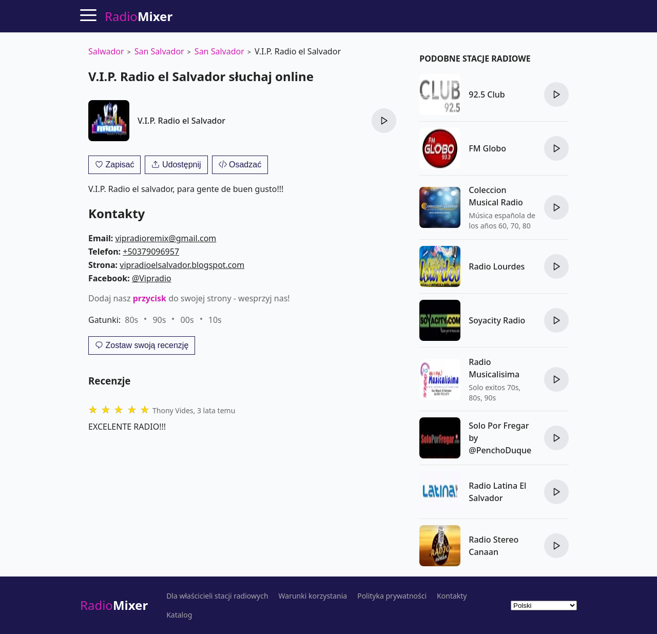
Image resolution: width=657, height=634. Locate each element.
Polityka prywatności (392, 596)
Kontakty (452, 596)
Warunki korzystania (313, 596)
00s (187, 319)
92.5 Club (487, 94)
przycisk (149, 298)
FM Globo (487, 148)
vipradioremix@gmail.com (165, 238)
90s (159, 319)
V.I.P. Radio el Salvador (181, 120)
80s (131, 319)
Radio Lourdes (497, 266)
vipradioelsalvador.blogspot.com (182, 265)
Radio (114, 605)
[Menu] (88, 15)
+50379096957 (151, 251)
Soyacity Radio (497, 320)
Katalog (179, 615)
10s (215, 319)
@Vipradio (151, 278)
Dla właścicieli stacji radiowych (217, 596)
